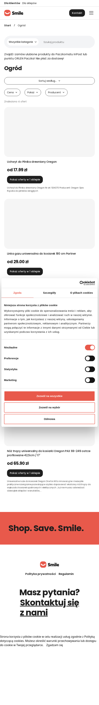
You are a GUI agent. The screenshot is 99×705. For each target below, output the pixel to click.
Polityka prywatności (40, 574)
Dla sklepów (29, 3)
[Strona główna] (13, 13)
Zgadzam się (54, 645)
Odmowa (49, 418)
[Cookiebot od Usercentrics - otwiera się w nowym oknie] (79, 283)
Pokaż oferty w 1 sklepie (25, 179)
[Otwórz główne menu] (91, 12)
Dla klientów (12, 3)
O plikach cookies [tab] (81, 292)
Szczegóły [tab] (49, 292)
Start (7, 25)
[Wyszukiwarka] (54, 42)
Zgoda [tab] (18, 292)
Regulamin (66, 574)
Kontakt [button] (77, 13)
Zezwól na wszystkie (49, 395)
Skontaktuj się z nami (49, 608)
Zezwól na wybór (49, 407)
